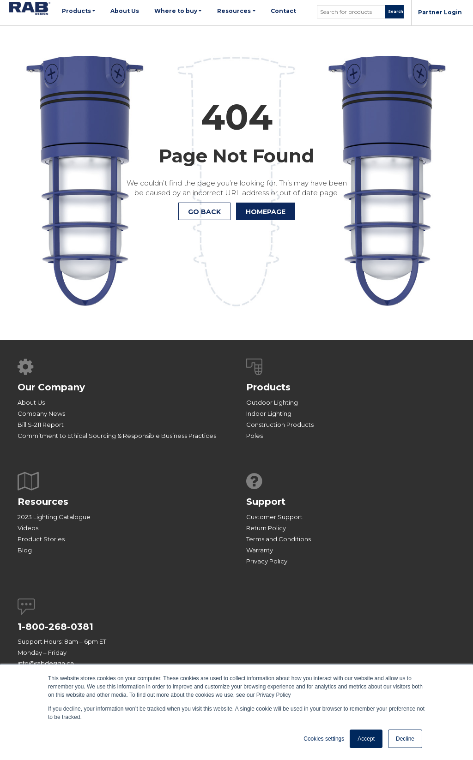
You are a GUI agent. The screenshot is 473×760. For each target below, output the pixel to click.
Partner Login (440, 12)
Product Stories (41, 539)
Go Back (204, 212)
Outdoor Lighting (272, 402)
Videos (28, 528)
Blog (25, 550)
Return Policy (266, 528)
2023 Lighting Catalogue (54, 517)
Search (395, 11)
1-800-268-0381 (55, 626)
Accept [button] (366, 739)
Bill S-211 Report (41, 424)
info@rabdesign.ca (46, 663)
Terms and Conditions (278, 539)
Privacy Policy (266, 561)
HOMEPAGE (265, 212)
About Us (31, 402)
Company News (41, 413)
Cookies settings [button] (323, 739)
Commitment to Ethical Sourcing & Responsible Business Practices (117, 435)
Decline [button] (405, 739)
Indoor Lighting (268, 413)
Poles (254, 435)
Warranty (259, 550)
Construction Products (280, 424)
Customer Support (274, 517)
